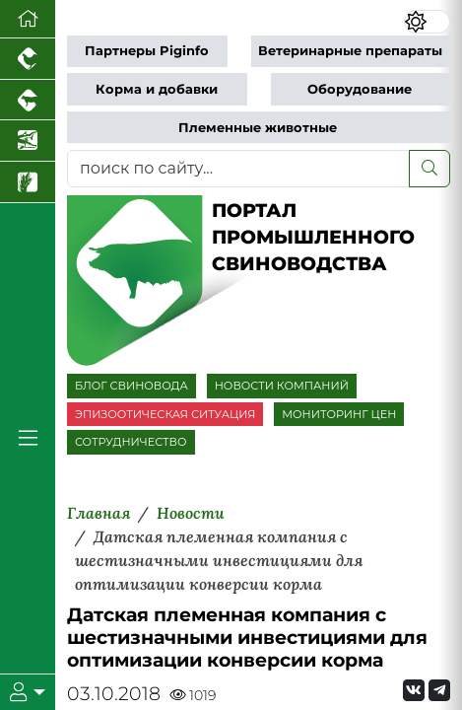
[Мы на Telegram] (439, 690)
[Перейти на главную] (27, 19)
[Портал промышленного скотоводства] (27, 100)
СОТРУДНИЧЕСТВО (131, 442)
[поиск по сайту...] (238, 168)
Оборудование (359, 89)
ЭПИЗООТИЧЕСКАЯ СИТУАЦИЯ (165, 414)
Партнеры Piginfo (147, 50)
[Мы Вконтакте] (414, 690)
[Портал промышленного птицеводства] (27, 59)
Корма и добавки (157, 89)
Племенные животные (257, 127)
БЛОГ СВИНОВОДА (131, 385)
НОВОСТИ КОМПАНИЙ (282, 385)
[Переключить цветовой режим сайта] (427, 22)
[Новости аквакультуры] (27, 141)
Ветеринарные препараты (350, 50)
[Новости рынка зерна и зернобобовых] (27, 182)
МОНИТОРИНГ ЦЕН (339, 414)
